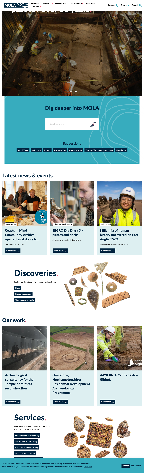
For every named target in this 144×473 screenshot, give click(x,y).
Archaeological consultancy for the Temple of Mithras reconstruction (19, 382)
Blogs (17, 288)
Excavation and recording (26, 447)
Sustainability (60, 150)
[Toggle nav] (3, 5)
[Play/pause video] (72, 91)
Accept (125, 465)
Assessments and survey (26, 441)
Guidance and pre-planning (27, 435)
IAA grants (36, 150)
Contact (113, 5)
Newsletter (121, 150)
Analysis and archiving (25, 453)
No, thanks (136, 465)
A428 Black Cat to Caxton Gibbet (119, 377)
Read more (11, 250)
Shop (125, 5)
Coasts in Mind (75, 150)
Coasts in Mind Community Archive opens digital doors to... (22, 235)
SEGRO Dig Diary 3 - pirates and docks (67, 233)
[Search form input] (66, 124)
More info (88, 467)
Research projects (23, 294)
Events (47, 150)
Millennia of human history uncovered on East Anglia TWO (119, 235)
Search (137, 5)
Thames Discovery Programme (99, 150)
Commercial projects (24, 300)
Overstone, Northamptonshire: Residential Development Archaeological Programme (71, 384)
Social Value (23, 150)
